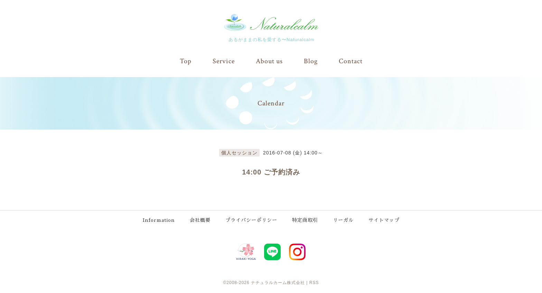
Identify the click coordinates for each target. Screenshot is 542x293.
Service (224, 61)
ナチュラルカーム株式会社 (278, 282)
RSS (314, 282)
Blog (311, 61)
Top (185, 61)
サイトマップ (384, 220)
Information (159, 220)
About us (269, 61)
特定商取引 (305, 220)
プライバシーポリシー (251, 220)
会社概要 (200, 220)
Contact (351, 61)
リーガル (343, 220)
